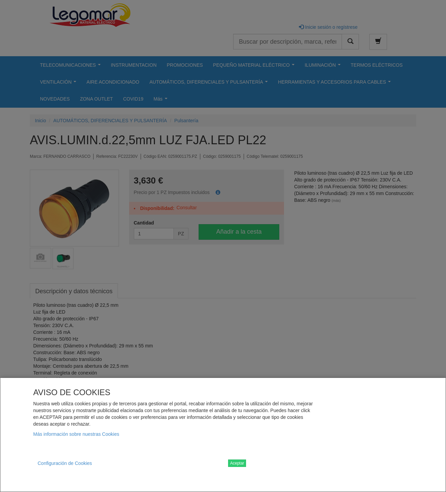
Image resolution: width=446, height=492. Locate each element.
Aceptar (237, 463)
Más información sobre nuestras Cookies (76, 434)
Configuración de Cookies (65, 463)
